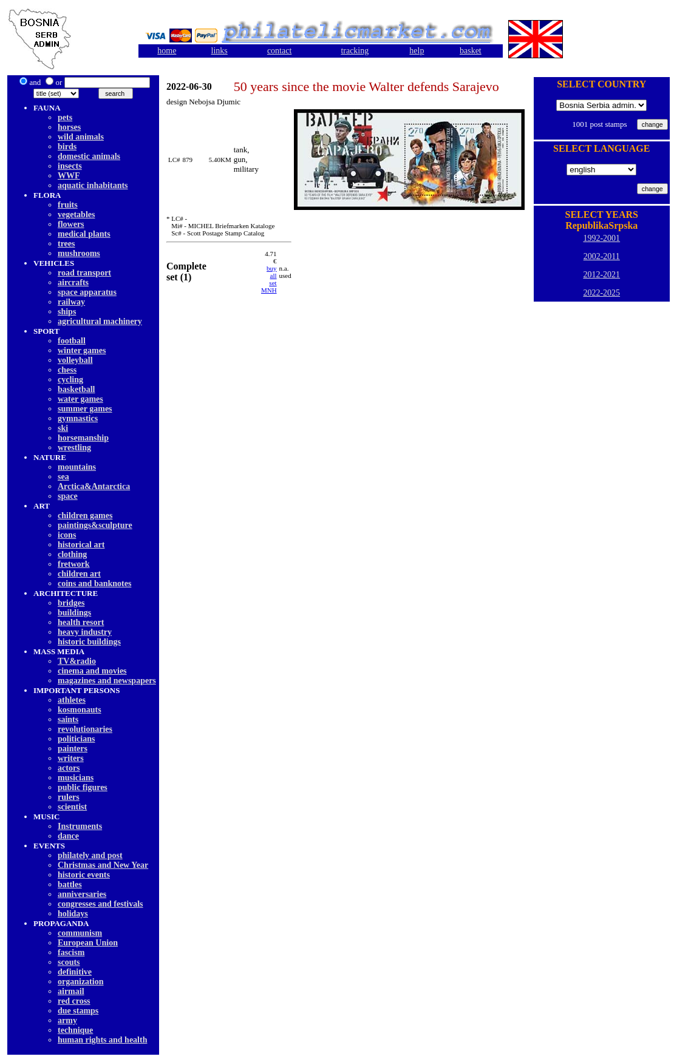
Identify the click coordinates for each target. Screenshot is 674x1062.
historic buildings (89, 641)
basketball (76, 389)
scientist (72, 806)
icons (67, 534)
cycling (70, 379)
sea (63, 476)
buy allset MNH (269, 279)
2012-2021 (601, 274)
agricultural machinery (100, 321)
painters (72, 748)
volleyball (75, 360)
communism (80, 933)
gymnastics (78, 418)
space (68, 496)
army (67, 1020)
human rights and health (102, 1039)
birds (67, 146)
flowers (71, 224)
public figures (82, 787)
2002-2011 (602, 256)
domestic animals (89, 156)
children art (79, 573)
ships (67, 311)
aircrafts (73, 282)
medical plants (84, 233)
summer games (85, 408)
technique (75, 1030)
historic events (84, 874)
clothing (72, 554)
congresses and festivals (100, 903)
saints (68, 719)
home (166, 50)
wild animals (81, 136)
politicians (76, 738)
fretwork (74, 564)
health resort (81, 622)
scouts (69, 962)
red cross (74, 1001)
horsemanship (83, 437)
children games (85, 515)
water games (80, 399)
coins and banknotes (94, 583)
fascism (71, 952)
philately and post (90, 855)
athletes (72, 700)
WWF (69, 175)
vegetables (76, 214)
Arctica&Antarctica (94, 486)
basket (471, 50)
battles (70, 884)
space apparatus (87, 292)
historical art (81, 544)
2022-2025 (601, 292)
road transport (84, 272)
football (72, 340)
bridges (71, 602)
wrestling (74, 447)
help (416, 50)
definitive (75, 971)
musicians (76, 777)
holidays (73, 913)
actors (69, 768)
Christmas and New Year (103, 865)
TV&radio (77, 661)
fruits (68, 204)
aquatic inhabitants (93, 185)
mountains (77, 467)
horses (69, 127)
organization (80, 981)
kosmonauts (79, 709)
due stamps (78, 1010)
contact (279, 50)
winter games (82, 350)
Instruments (80, 826)
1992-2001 (601, 238)
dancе (68, 835)
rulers (69, 797)
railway (71, 301)
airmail (71, 991)
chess (67, 369)
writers (71, 758)
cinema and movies (92, 670)
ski (63, 428)
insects (70, 166)
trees (66, 243)
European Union (88, 942)
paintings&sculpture (95, 525)
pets (65, 117)
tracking (355, 50)
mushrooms (79, 253)
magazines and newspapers (107, 680)
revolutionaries (85, 729)
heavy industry (85, 632)
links (219, 50)
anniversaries (82, 894)
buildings (74, 612)
